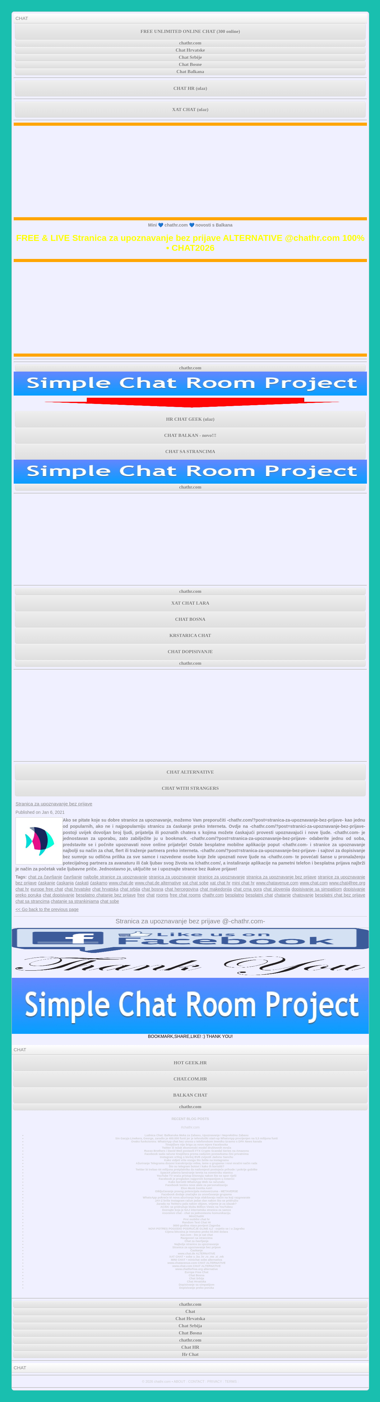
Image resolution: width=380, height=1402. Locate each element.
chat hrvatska (105, 889)
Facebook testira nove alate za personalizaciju (196, 1185)
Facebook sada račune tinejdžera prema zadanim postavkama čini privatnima (197, 1154)
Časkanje (196, 1250)
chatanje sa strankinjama (75, 901)
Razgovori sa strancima (196, 1238)
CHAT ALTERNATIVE (190, 772)
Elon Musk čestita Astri (196, 1188)
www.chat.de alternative (158, 882)
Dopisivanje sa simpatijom (197, 1284)
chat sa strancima (33, 901)
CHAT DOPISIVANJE (190, 651)
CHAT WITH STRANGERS (190, 788)
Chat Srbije (190, 57)
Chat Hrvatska (196, 1281)
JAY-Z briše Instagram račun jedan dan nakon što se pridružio (196, 1200)
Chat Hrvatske (190, 50)
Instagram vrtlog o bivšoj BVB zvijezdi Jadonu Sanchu (196, 1157)
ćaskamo (98, 882)
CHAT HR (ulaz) (190, 88)
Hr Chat (190, 1354)
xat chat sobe (195, 882)
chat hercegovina (181, 889)
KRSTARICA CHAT (190, 635)
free (141, 895)
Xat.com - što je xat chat (196, 1234)
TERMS (231, 1381)
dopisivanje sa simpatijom (317, 889)
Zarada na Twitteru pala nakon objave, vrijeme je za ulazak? (196, 1203)
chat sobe (109, 901)
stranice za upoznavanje (221, 876)
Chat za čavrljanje (196, 1241)
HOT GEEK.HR (190, 1062)
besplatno (234, 895)
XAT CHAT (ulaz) (190, 109)
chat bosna (153, 889)
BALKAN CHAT (190, 1095)
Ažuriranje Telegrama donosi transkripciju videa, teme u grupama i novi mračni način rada (196, 1163)
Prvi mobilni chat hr (196, 1219)
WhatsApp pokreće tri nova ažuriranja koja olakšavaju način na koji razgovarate (196, 1197)
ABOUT (179, 1381)
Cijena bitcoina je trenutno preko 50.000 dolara (196, 1231)
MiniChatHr (196, 1216)
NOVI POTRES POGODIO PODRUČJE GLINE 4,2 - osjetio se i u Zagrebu (196, 1228)
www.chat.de (121, 882)
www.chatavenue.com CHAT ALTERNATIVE (197, 1262)
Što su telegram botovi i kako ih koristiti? (196, 1166)
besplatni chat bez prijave (340, 895)
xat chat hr (220, 882)
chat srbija (130, 889)
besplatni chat (259, 895)
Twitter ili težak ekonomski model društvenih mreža (196, 1147)
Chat (190, 1311)
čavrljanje (73, 876)
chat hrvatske (77, 889)
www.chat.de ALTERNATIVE (196, 1253)
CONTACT (196, 1381)
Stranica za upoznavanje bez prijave (54, 803)
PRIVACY (214, 1381)
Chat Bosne (190, 64)
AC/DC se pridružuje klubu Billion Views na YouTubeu (196, 1206)
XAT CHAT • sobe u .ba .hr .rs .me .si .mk (196, 1256)
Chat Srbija (196, 1278)
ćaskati (82, 882)
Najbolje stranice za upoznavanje (196, 1244)
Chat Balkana (190, 71)
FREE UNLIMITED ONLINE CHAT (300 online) (190, 31)
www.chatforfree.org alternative (196, 1269)
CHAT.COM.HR (190, 1078)
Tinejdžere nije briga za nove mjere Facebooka (196, 1144)
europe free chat (46, 889)
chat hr (22, 889)
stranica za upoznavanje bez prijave (281, 876)
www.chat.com (314, 882)
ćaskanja (65, 882)
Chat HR (190, 1347)
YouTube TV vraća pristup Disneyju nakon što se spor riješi (197, 1175)
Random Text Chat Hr (196, 1222)
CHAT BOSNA (190, 619)
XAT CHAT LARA (190, 603)
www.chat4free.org (347, 882)
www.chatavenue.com (277, 882)
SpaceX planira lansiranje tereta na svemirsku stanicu (196, 1172)
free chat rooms (185, 895)
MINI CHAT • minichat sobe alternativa (196, 1259)
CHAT (22, 18)
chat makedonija (216, 889)
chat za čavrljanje (45, 876)
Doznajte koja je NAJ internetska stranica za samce (196, 1210)
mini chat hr (243, 882)
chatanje (282, 895)
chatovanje (302, 895)
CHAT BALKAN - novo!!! (190, 435)
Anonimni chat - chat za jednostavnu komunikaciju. (196, 1213)
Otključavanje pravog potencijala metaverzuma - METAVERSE (196, 1191)
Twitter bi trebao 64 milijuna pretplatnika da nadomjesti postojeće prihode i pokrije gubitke (196, 1169)
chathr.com (190, 42)
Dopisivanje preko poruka (196, 1287)
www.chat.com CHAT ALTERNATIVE (196, 1266)
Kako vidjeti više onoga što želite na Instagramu (196, 1160)
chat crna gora (248, 889)
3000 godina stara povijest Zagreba (196, 1225)
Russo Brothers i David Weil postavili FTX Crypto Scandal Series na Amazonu (196, 1150)
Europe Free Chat (196, 1272)
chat (150, 895)
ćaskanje (46, 882)
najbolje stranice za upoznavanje (115, 876)
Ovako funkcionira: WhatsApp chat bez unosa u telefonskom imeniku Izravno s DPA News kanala (196, 1141)
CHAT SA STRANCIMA (190, 451)
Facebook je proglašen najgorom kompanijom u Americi (196, 1178)
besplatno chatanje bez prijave (106, 895)
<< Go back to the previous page (47, 909)
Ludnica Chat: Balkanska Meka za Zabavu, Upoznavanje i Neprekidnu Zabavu (196, 1135)
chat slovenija (276, 889)
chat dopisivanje (59, 895)
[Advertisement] (190, 171)
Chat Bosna (197, 1275)
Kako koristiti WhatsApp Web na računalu (197, 1182)
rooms (162, 895)
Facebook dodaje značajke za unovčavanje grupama (196, 1194)
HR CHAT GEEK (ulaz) (190, 419)
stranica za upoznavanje (172, 876)
